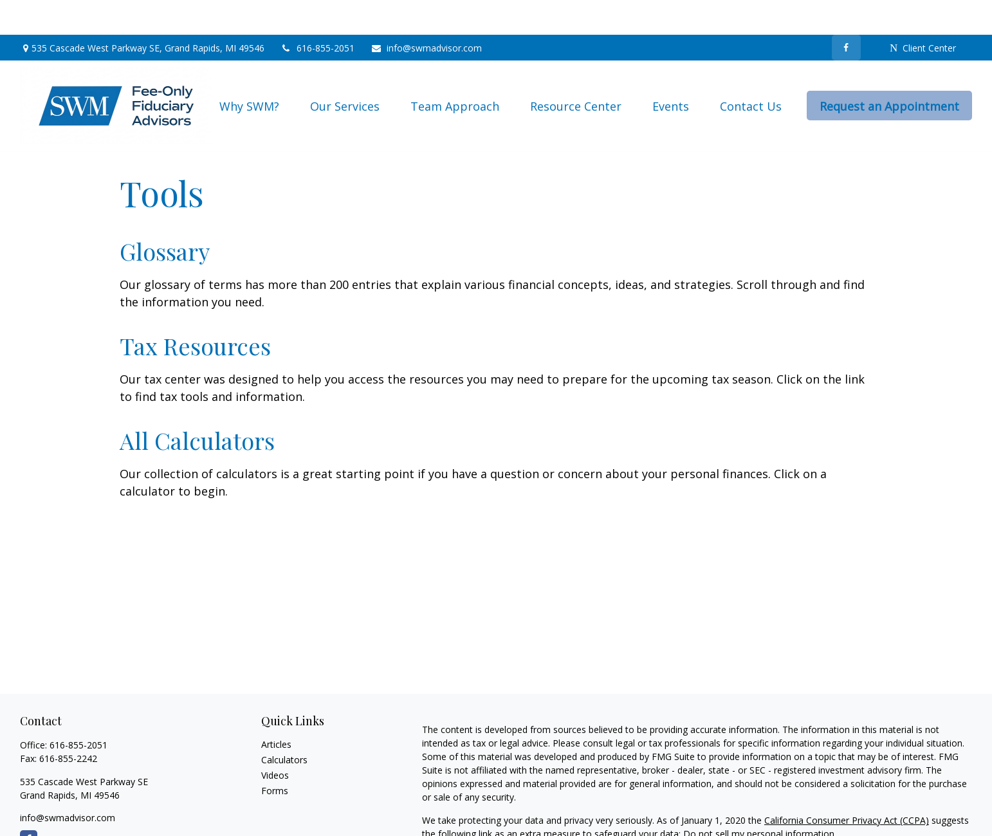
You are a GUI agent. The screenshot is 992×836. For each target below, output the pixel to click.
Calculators (284, 725)
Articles (276, 709)
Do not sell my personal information (758, 799)
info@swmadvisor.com (426, 13)
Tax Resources (195, 310)
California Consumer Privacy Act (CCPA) (846, 785)
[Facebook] (846, 13)
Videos (275, 740)
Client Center (923, 13)
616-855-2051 (317, 13)
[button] (249, 71)
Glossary (165, 216)
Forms (274, 756)
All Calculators (197, 405)
